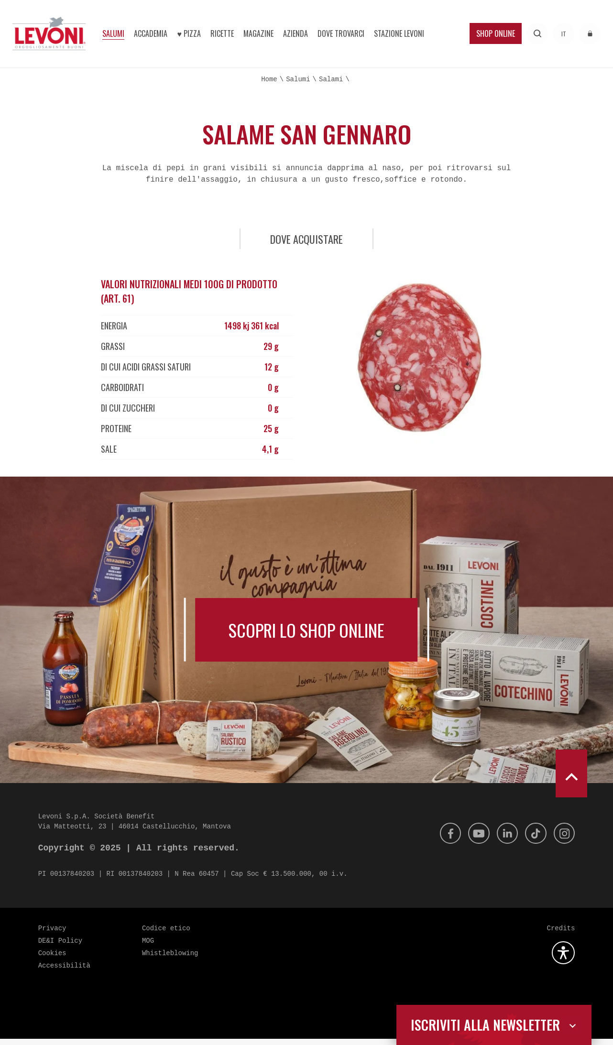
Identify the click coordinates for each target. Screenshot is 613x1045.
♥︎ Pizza (189, 33)
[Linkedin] (503, 839)
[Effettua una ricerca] (537, 33)
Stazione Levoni (399, 33)
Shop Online (495, 33)
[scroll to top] (571, 780)
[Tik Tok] (533, 839)
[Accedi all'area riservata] (590, 33)
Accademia (150, 33)
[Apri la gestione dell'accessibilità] (563, 958)
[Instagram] (563, 839)
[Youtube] (472, 839)
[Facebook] (442, 839)
